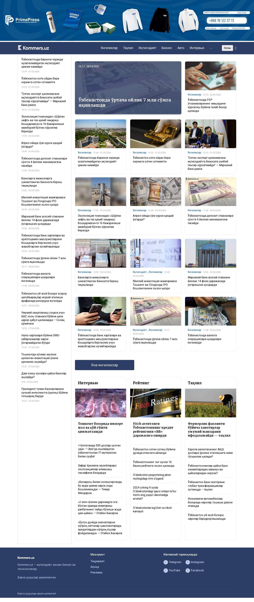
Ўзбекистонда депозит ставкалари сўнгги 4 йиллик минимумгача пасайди (210, 219)
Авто (180, 48)
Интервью (197, 48)
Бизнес (167, 48)
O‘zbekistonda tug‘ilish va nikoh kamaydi (152, 509)
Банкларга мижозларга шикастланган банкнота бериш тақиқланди (98, 281)
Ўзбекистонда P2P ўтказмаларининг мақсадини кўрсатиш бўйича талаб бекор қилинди (207, 105)
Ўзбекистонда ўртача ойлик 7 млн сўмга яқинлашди (124, 102)
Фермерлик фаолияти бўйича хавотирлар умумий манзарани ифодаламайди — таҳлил (209, 429)
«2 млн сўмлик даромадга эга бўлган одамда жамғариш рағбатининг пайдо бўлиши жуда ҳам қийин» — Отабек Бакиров (99, 507)
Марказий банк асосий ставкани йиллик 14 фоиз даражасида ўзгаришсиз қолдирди (209, 281)
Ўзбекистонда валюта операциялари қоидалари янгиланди (204, 339)
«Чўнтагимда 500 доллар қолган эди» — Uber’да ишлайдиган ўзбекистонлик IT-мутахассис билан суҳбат (99, 451)
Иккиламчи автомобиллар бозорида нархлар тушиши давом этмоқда (210, 502)
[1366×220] (127, 40)
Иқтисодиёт (147, 48)
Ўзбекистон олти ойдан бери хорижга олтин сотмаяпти (152, 159)
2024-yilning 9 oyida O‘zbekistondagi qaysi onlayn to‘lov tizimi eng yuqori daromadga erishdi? (154, 493)
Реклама (96, 572)
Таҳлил (128, 48)
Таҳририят (97, 561)
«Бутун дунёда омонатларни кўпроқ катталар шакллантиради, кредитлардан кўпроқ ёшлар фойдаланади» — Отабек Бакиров (100, 528)
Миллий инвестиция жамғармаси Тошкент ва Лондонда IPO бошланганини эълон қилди (155, 284)
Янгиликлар (109, 48)
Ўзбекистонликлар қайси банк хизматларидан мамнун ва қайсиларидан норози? (208, 469)
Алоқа (94, 567)
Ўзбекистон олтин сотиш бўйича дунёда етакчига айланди (154, 451)
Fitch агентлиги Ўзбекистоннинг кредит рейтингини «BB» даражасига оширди (153, 429)
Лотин (227, 48)
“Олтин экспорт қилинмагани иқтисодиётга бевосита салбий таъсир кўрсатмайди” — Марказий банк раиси (210, 163)
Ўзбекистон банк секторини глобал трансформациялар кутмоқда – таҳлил (206, 485)
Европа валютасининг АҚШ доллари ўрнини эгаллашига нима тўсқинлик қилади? (210, 453)
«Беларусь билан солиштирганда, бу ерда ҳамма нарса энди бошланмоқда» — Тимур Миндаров (100, 487)
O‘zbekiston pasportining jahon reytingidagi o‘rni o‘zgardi (152, 476)
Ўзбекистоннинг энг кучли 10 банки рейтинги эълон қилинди (153, 463)
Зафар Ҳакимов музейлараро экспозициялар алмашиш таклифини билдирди (97, 469)
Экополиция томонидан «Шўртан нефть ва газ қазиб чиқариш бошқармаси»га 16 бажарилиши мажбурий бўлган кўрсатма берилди (99, 223)
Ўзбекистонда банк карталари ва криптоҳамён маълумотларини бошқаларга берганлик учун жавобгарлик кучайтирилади (99, 341)
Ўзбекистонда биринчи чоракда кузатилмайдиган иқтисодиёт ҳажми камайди (98, 161)
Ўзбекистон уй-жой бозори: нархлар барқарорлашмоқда (206, 516)
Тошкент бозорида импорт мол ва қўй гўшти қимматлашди (100, 427)
